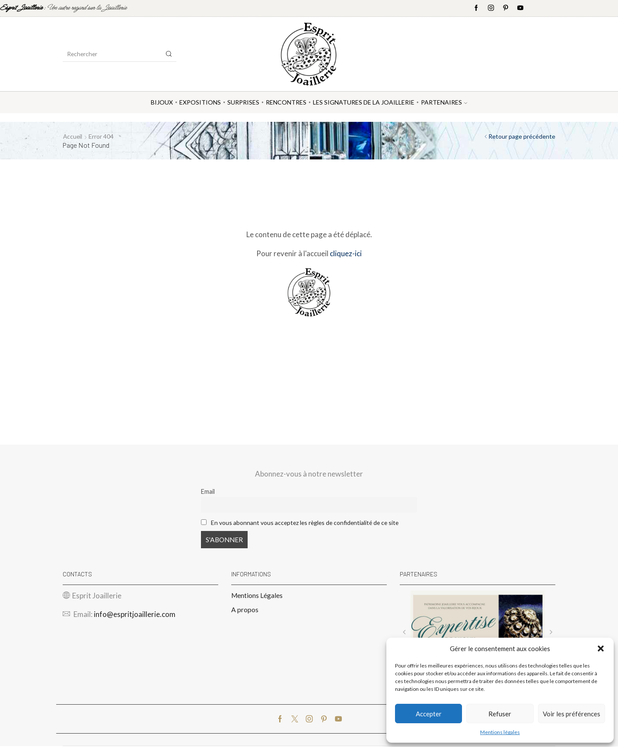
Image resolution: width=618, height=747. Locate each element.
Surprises (243, 102)
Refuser (499, 714)
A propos (244, 610)
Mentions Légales (257, 595)
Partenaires (444, 102)
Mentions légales (500, 732)
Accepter (429, 714)
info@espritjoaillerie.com (134, 615)
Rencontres (286, 102)
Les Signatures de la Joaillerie (363, 102)
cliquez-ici (346, 252)
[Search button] (169, 54)
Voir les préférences (571, 714)
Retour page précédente (521, 136)
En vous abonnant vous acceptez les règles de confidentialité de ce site (308, 522)
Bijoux (162, 102)
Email (208, 491)
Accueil (73, 136)
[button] (600, 648)
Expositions (200, 102)
